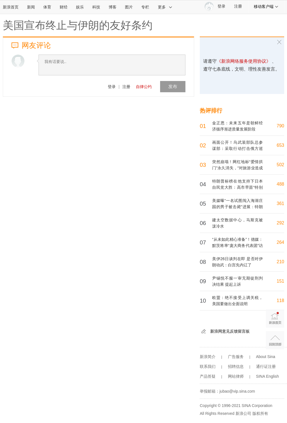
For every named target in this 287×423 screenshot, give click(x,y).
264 (280, 242)
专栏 (145, 7)
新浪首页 (11, 7)
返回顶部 (275, 340)
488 (280, 184)
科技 (96, 7)
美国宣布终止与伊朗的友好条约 (78, 25)
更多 (165, 7)
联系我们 (208, 366)
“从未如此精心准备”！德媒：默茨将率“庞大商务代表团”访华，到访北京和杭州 (237, 245)
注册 (238, 6)
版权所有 (260, 413)
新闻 (31, 7)
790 (280, 125)
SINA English (267, 376)
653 (280, 145)
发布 (172, 86)
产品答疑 (208, 376)
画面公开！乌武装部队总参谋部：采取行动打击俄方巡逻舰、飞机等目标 (237, 148)
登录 (112, 86)
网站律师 (236, 376)
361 (280, 203)
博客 (112, 7)
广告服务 (236, 356)
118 (280, 300)
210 (280, 261)
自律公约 (144, 86)
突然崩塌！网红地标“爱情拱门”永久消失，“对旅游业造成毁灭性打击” (237, 167)
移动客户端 (266, 6)
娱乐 (80, 7)
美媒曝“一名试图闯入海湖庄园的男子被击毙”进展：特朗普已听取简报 (237, 206)
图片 (129, 7)
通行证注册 (266, 366)
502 (280, 164)
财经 (64, 7)
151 (280, 281)
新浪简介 (208, 356)
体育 (47, 7)
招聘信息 (236, 366)
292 (280, 222)
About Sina (265, 356)
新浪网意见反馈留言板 (230, 331)
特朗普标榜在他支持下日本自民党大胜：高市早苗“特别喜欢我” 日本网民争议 (237, 187)
